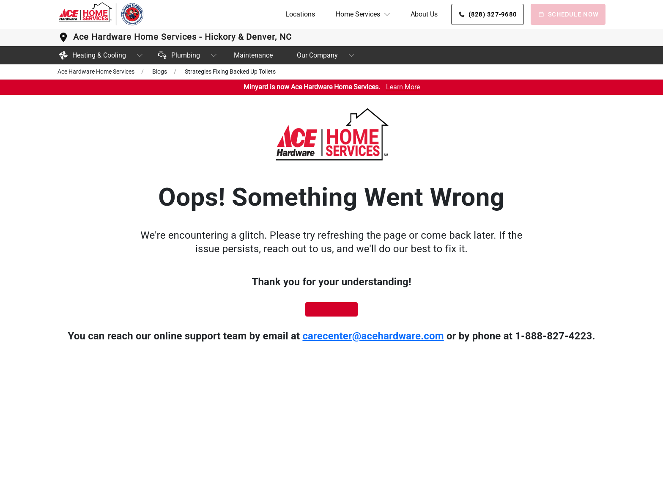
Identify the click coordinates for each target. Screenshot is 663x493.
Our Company (317, 55)
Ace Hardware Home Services (96, 71)
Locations (300, 14)
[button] (363, 14)
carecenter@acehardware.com (373, 336)
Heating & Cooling (92, 55)
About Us (424, 14)
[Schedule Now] (568, 14)
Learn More (403, 87)
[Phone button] (487, 14)
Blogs (159, 71)
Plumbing (178, 55)
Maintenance (253, 55)
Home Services (358, 14)
